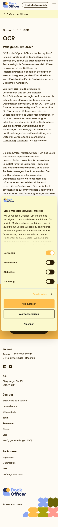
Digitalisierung (40, 79)
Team (5, 417)
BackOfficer (13, 152)
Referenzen (8, 423)
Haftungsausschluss (12, 474)
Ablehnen (29, 324)
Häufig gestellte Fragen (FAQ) (17, 440)
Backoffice (9, 82)
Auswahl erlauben (29, 313)
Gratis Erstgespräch (36, 4)
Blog (5, 434)
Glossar (6, 429)
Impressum (8, 457)
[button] (54, 5)
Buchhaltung (46, 122)
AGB (5, 468)
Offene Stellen (10, 412)
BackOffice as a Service (15, 400)
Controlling (9, 140)
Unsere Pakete (10, 406)
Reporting (22, 140)
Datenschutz (9, 463)
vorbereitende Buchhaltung (29, 136)
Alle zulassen (29, 303)
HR (35, 140)
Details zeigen (40, 294)
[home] (11, 4)
